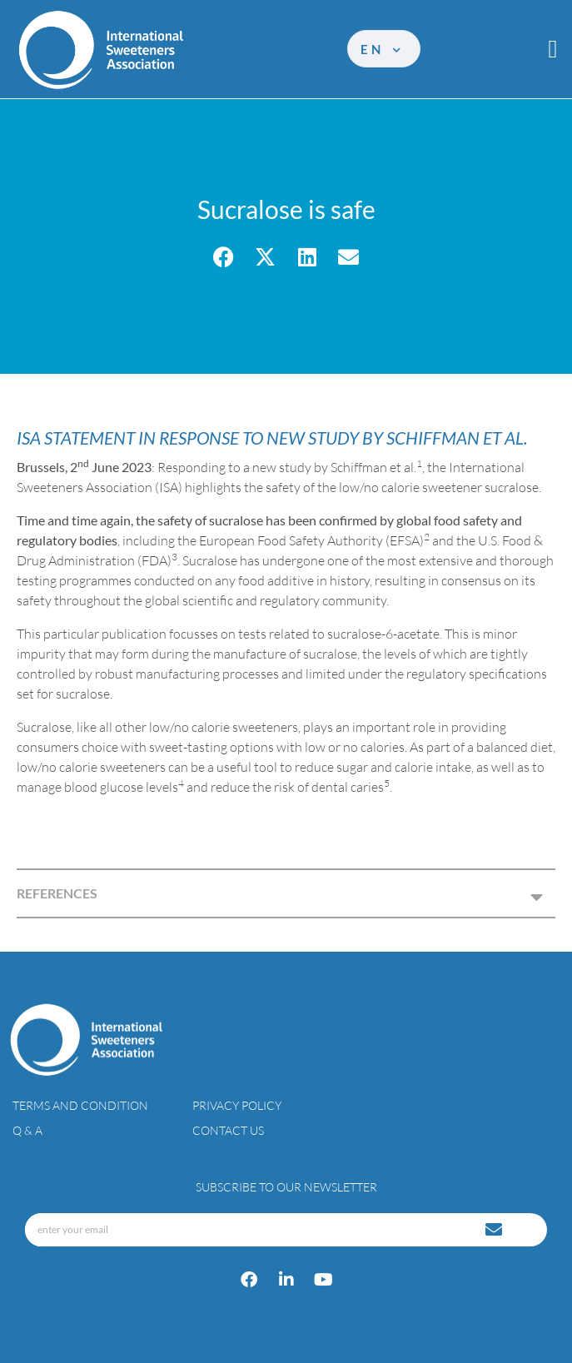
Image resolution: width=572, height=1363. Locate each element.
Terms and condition (80, 1105)
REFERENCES (57, 893)
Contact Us (228, 1130)
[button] (553, 48)
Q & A (27, 1130)
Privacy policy (236, 1105)
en (382, 49)
